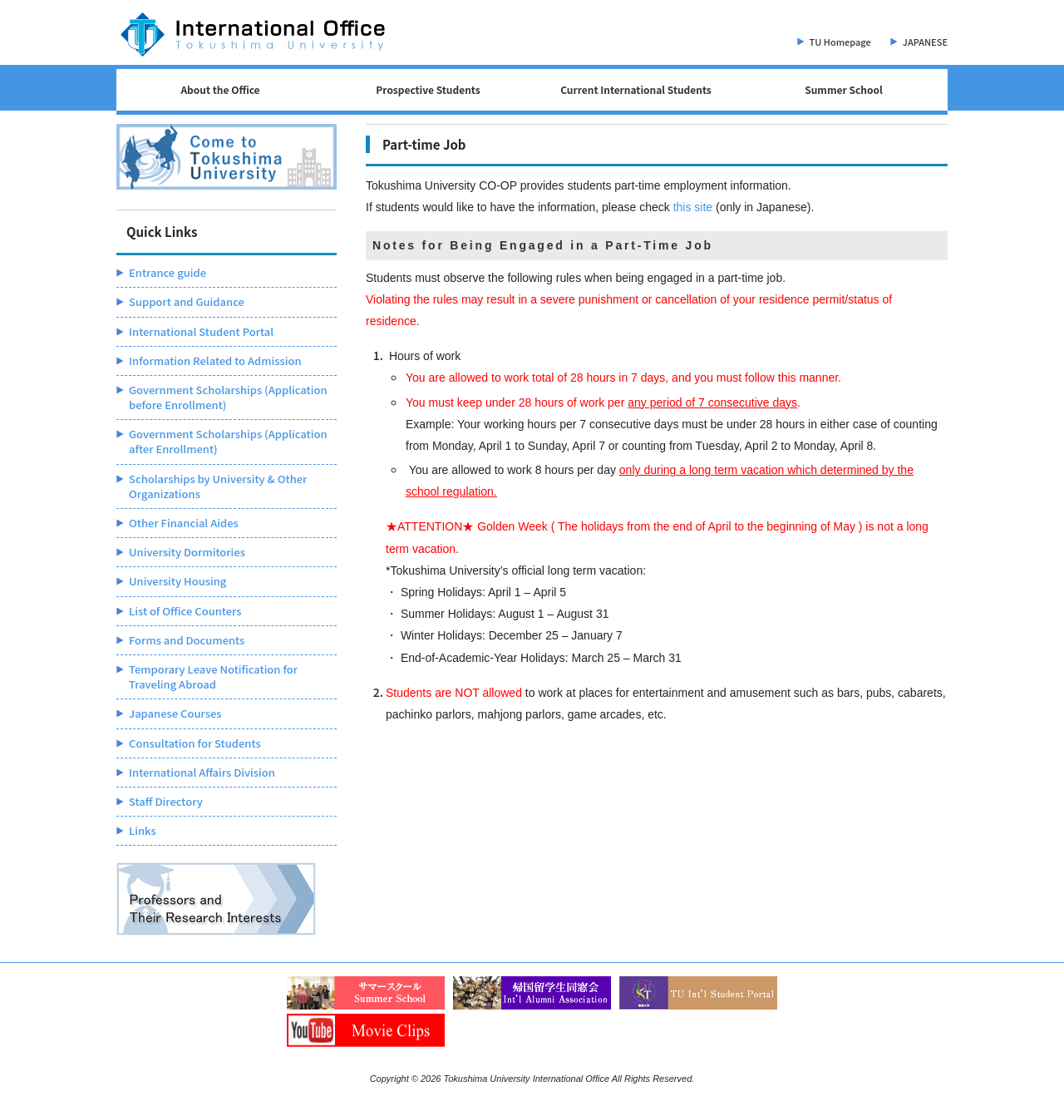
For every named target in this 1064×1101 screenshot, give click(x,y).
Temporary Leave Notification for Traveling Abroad (213, 676)
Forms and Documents (186, 640)
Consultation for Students (195, 743)
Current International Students (636, 89)
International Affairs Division (202, 772)
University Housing (177, 581)
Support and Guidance (186, 301)
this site (692, 207)
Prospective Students (428, 89)
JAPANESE (925, 41)
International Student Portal (201, 331)
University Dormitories (187, 552)
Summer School (844, 89)
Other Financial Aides (184, 523)
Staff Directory (166, 801)
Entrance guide (167, 272)
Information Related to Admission (215, 360)
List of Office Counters (185, 611)
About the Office (219, 89)
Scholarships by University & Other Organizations (218, 486)
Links (142, 830)
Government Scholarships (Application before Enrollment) (228, 397)
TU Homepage (840, 41)
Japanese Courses (175, 713)
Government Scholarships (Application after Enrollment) (228, 441)
